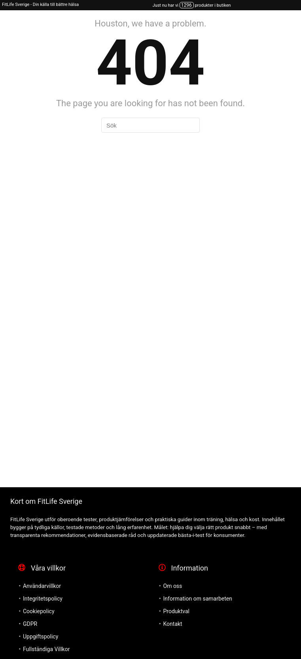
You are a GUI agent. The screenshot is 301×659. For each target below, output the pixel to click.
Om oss (172, 586)
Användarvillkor (42, 586)
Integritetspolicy (42, 598)
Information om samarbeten (197, 598)
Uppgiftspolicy (40, 636)
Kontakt (172, 624)
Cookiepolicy (39, 611)
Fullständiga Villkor (46, 649)
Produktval (176, 611)
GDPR (30, 624)
